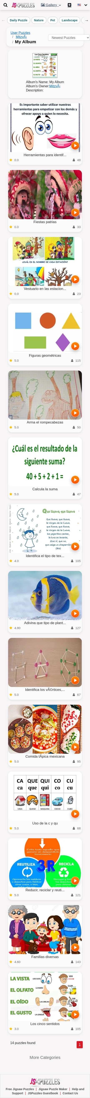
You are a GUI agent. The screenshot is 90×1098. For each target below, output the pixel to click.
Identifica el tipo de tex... (45, 556)
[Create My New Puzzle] (70, 5)
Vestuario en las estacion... (45, 289)
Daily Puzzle (19, 20)
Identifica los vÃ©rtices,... (45, 690)
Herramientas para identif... (45, 155)
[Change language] (82, 5)
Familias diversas (45, 957)
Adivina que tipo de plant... (45, 623)
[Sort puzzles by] (69, 38)
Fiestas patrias (45, 222)
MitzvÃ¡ (21, 37)
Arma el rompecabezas (45, 422)
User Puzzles (20, 33)
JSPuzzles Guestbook (43, 1093)
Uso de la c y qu (45, 823)
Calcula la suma (45, 489)
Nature (39, 20)
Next (87, 20)
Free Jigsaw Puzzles (20, 1089)
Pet (52, 20)
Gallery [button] (51, 5)
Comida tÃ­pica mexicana (45, 756)
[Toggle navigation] (5, 5)
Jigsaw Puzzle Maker (53, 1089)
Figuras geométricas (45, 356)
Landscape (70, 20)
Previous (3, 20)
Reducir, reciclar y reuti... (44, 890)
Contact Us (70, 1093)
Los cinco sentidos (45, 1024)
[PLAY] (75, 145)
